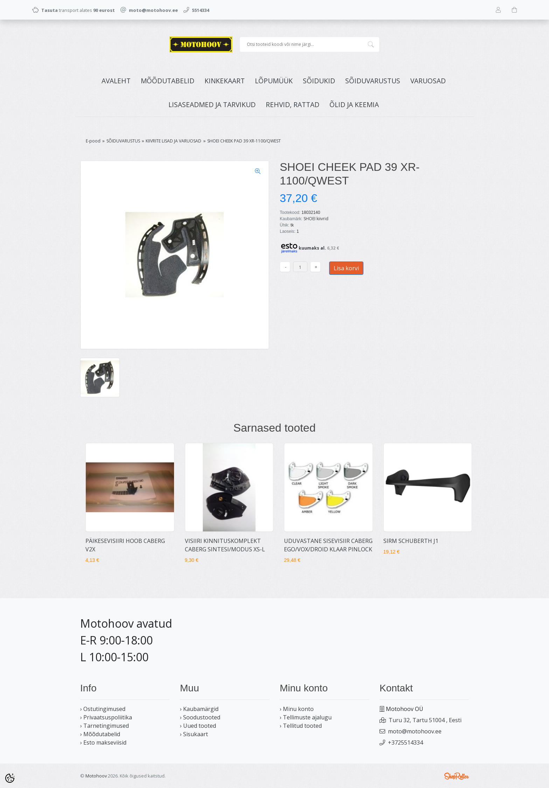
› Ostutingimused (102, 709)
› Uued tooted (198, 726)
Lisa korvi (346, 268)
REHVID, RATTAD (292, 104)
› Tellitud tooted (301, 726)
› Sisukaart (194, 734)
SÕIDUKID (319, 80)
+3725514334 (405, 742)
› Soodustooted (200, 717)
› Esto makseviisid (103, 742)
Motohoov (96, 776)
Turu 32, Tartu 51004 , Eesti (425, 720)
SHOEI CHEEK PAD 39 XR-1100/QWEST (244, 141)
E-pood (93, 141)
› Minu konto (297, 709)
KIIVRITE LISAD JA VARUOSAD (173, 141)
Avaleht (116, 80)
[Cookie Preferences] (10, 778)
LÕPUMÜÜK (274, 80)
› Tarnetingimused (104, 726)
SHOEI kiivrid (316, 219)
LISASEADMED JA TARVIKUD (212, 104)
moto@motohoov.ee (415, 731)
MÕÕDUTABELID (167, 80)
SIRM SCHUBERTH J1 (410, 541)
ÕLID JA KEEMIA (354, 104)
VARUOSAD (428, 80)
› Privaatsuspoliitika (106, 717)
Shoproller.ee (456, 776)
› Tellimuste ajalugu (306, 717)
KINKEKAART (224, 80)
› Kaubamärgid (199, 709)
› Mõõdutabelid (100, 734)
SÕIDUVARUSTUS (372, 80)
